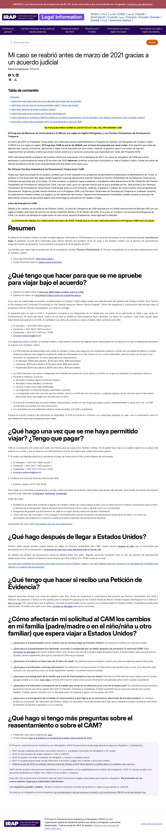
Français (140, 14)
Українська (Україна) (120, 20)
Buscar (152, 42)
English (121, 14)
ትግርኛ (104, 20)
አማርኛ (104, 14)
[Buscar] (76, 42)
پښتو (122, 17)
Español (95, 14)
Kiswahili (95, 20)
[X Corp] (13, 75)
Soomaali (155, 17)
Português (132, 17)
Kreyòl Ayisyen (98, 17)
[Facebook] (9, 75)
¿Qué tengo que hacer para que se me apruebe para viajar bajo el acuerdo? (46, 101)
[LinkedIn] (17, 75)
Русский (143, 17)
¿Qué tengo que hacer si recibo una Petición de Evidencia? (38, 113)
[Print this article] (10, 79)
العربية (112, 14)
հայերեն (113, 17)
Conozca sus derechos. (140, 4)
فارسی (130, 14)
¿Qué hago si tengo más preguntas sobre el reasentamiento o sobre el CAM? (46, 122)
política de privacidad (151, 824)
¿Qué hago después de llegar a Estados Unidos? (33, 109)
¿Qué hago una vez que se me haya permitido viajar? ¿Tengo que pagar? (45, 105)
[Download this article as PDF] (15, 79)
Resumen (15, 97)
